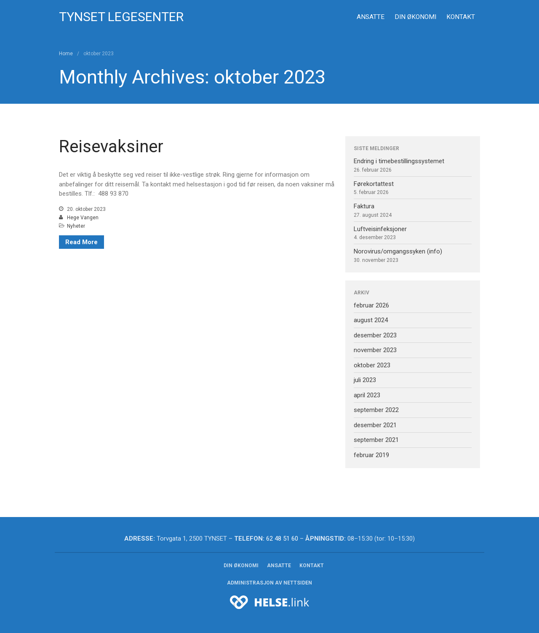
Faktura (364, 206)
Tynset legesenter (121, 16)
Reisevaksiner (111, 146)
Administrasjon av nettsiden (269, 583)
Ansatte (370, 17)
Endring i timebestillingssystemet (399, 161)
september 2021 (376, 440)
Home (66, 54)
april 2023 (367, 395)
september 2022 (376, 410)
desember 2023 (375, 335)
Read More (81, 242)
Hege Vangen (83, 218)
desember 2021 (375, 425)
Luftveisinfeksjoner (380, 229)
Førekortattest (374, 184)
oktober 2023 (372, 365)
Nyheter (76, 226)
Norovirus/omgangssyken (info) (398, 251)
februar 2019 (371, 455)
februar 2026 (371, 305)
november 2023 (375, 350)
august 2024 (371, 320)
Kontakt (460, 17)
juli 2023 (365, 380)
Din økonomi (415, 17)
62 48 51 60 (282, 538)
